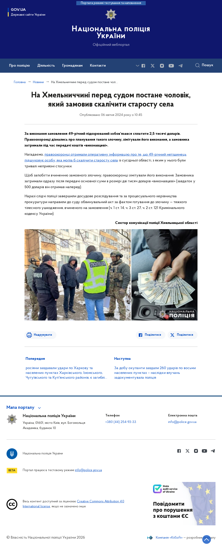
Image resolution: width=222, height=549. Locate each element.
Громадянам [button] (72, 66)
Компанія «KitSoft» (169, 537)
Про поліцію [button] (19, 66)
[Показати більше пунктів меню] (137, 66)
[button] (24, 407)
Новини (38, 82)
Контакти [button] (98, 66)
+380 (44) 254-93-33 (120, 422)
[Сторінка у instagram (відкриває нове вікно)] (162, 65)
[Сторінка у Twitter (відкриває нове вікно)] (152, 65)
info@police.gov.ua (182, 422)
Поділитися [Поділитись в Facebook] (153, 335)
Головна (20, 82)
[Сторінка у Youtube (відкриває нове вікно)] (171, 65)
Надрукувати (42, 335)
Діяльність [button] (46, 66)
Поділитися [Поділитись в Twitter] (185, 335)
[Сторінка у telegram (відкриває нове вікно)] (180, 65)
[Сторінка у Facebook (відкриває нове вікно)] (143, 65)
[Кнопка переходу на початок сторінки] (205, 539)
